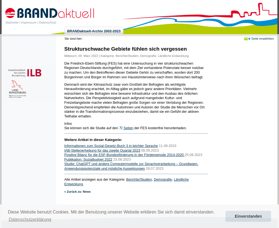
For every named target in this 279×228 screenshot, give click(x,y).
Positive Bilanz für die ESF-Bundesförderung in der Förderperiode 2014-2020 (124, 155)
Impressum (28, 22)
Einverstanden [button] (248, 216)
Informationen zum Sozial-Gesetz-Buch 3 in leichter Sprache (111, 146)
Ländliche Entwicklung (173, 55)
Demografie (148, 55)
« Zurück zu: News (77, 191)
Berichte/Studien (127, 55)
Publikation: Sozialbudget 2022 (88, 159)
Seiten (128, 128)
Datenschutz (47, 22)
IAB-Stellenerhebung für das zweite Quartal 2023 (102, 150)
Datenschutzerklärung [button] (30, 219)
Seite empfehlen (262, 38)
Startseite (12, 22)
